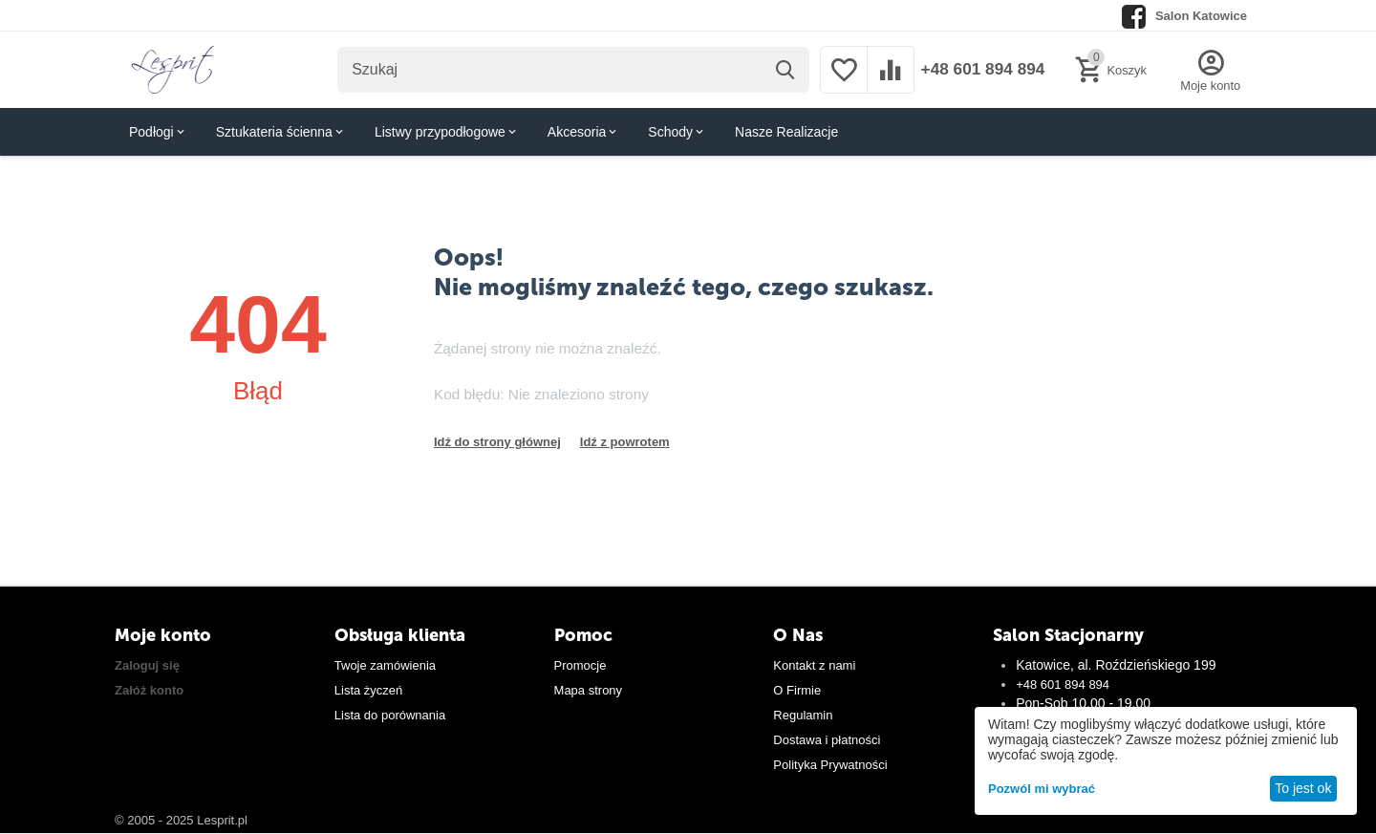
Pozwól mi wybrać (1041, 788)
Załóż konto (149, 690)
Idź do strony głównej (497, 442)
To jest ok (1303, 788)
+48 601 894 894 (979, 69)
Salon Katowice (1201, 16)
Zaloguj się (147, 665)
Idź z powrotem (625, 442)
